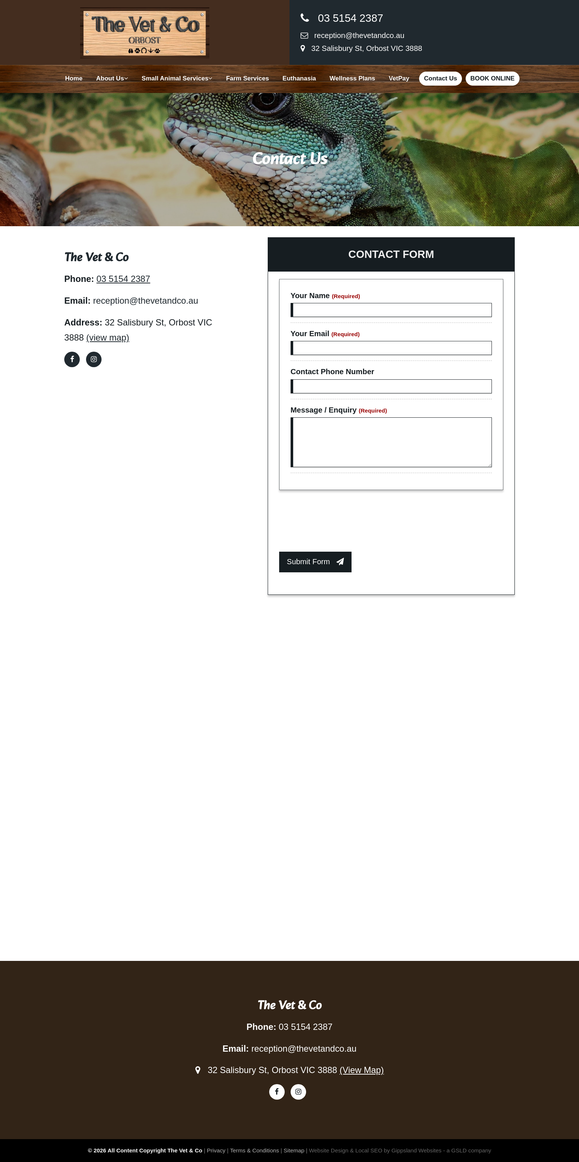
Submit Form (315, 562)
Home (73, 78)
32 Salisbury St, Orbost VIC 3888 (361, 48)
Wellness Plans (352, 78)
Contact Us (440, 78)
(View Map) (362, 1070)
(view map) (107, 337)
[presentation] (335, 522)
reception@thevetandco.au (352, 35)
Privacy (216, 1150)
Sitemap (294, 1150)
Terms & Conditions (254, 1150)
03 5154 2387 (342, 18)
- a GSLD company (467, 1150)
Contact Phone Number (332, 372)
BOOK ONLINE (492, 78)
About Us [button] (112, 78)
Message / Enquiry (339, 410)
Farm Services (247, 78)
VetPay (399, 78)
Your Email (325, 334)
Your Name (325, 296)
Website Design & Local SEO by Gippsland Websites (375, 1150)
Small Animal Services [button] (177, 78)
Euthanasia (299, 78)
